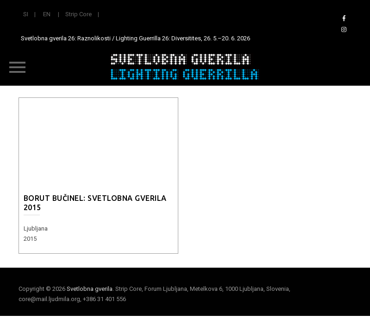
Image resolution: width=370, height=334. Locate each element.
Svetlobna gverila (90, 288)
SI (25, 14)
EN (46, 14)
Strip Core (78, 14)
